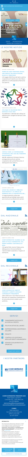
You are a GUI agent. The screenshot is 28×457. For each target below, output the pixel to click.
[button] (2, 24)
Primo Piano (10, 20)
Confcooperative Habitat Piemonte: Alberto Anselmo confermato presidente (11, 292)
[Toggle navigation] (3, 9)
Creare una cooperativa (14, 43)
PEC (11, 2)
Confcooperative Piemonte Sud (11, 6)
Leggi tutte (14, 208)
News (17, 20)
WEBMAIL (15, 2)
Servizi (8, 41)
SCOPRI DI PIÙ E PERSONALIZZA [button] (14, 453)
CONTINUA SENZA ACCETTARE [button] (7, 450)
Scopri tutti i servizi (14, 351)
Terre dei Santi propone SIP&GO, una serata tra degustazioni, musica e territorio (13, 73)
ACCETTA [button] (20, 450)
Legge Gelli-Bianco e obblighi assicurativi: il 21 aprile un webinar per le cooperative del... (14, 191)
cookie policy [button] (7, 430)
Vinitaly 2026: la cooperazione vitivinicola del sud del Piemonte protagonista (14, 153)
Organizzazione (17, 41)
